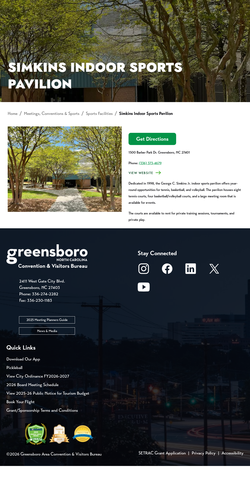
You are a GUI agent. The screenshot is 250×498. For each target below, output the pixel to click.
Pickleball (14, 399)
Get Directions (152, 171)
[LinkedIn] (191, 303)
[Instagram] (144, 303)
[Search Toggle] (238, 18)
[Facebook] (167, 303)
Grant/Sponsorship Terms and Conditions (42, 442)
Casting (167, 4)
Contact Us (76, 4)
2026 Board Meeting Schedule (32, 416)
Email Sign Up (112, 4)
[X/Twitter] (214, 303)
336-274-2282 (45, 326)
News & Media (47, 363)
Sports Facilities (99, 145)
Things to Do (130, 20)
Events (14, 4)
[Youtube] (144, 321)
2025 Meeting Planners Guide (47, 352)
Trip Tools (43, 4)
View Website (141, 205)
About (14, 18)
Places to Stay (43, 20)
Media (143, 4)
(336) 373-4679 (150, 195)
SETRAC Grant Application (162, 485)
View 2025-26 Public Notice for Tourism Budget (47, 425)
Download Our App (23, 391)
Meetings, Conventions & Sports (184, 20)
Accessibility (233, 485)
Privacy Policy (204, 485)
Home (13, 145)
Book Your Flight (20, 433)
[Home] (94, 20)
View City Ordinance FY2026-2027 (37, 408)
